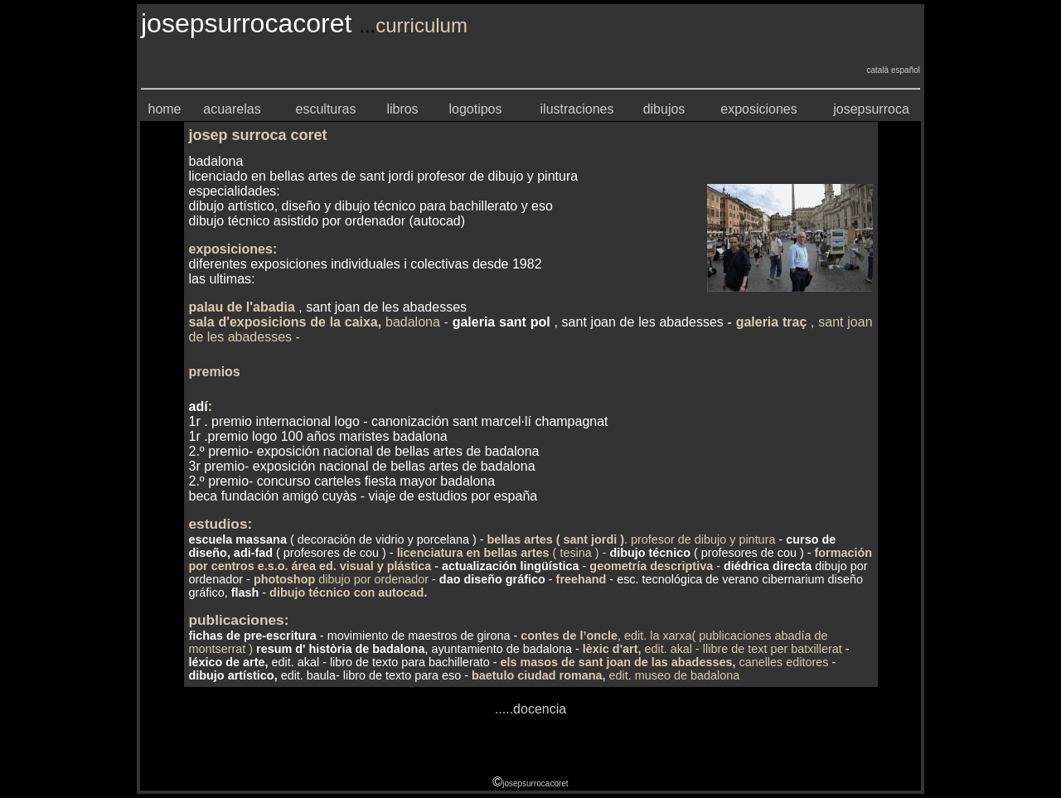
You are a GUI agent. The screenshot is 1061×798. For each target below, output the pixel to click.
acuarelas (231, 109)
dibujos (664, 109)
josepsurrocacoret (535, 783)
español (905, 70)
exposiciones (758, 109)
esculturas (326, 109)
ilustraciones (577, 109)
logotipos (474, 109)
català (877, 70)
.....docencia (530, 709)
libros (402, 109)
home (164, 109)
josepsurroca (871, 109)
